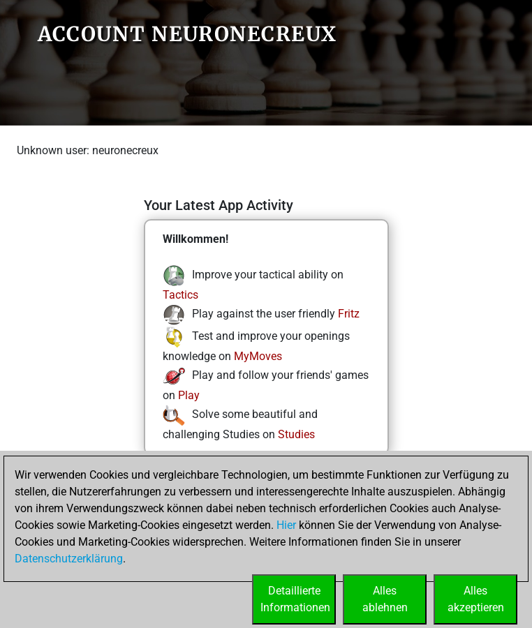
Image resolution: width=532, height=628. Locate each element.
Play (189, 395)
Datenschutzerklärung (69, 558)
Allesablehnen (385, 599)
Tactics (180, 294)
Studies (296, 434)
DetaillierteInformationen (295, 599)
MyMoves (258, 356)
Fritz (349, 313)
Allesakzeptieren (476, 599)
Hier (286, 525)
